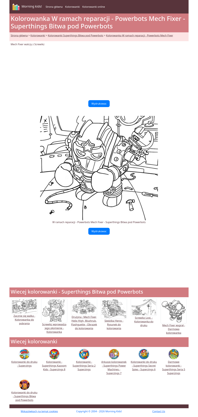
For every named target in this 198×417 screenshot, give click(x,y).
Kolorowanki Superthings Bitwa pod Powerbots (75, 35)
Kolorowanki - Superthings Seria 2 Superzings (84, 361)
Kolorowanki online (93, 6)
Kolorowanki (72, 6)
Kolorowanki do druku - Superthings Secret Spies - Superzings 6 (144, 361)
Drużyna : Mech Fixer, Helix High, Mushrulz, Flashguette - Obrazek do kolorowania (84, 317)
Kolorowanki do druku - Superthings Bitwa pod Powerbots (24, 392)
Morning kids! (26, 6)
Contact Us (158, 411)
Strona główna (54, 6)
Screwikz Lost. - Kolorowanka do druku (144, 316)
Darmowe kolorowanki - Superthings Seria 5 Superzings (173, 363)
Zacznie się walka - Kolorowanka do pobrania (24, 314)
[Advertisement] (99, 73)
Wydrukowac (99, 103)
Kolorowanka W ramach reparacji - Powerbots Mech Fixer (139, 35)
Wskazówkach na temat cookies (39, 411)
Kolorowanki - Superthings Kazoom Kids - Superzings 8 (54, 361)
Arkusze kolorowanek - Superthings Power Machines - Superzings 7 (113, 363)
